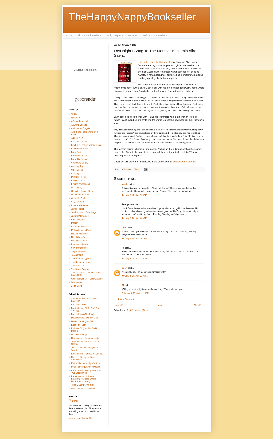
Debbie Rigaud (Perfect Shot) (85, 318)
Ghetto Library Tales (80, 194)
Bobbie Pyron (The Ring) (82, 314)
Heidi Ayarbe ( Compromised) (85, 338)
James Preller (77, 209)
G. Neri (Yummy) (79, 334)
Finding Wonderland (80, 184)
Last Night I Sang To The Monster (155, 62)
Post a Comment (126, 299)
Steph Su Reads (78, 251)
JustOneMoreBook (79, 216)
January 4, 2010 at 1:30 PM (134, 258)
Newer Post (120, 305)
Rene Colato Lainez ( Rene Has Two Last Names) (86, 371)
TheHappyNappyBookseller (132, 17)
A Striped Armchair (79, 121)
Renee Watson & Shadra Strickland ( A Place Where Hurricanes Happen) (83, 379)
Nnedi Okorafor (78, 237)
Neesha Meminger (79, 234)
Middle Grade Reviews (155, 35)
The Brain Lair (77, 265)
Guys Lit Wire (77, 202)
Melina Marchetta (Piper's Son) (85, 363)
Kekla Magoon (78, 219)
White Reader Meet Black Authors (87, 279)
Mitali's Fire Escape (80, 226)
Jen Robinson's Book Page (83, 212)
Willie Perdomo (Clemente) (83, 388)
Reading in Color (79, 241)
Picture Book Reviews (89, 35)
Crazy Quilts (77, 173)
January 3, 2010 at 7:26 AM (134, 195)
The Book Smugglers (81, 258)
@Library (75, 118)
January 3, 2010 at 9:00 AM (134, 218)
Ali (123, 248)
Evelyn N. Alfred (78, 180)
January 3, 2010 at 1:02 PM (134, 238)
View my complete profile (80, 418)
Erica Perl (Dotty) (79, 325)
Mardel (125, 184)
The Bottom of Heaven (81, 262)
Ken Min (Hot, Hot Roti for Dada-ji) (87, 354)
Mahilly (74, 223)
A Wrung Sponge (79, 125)
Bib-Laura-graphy (79, 141)
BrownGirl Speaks (79, 159)
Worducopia (76, 282)
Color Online (77, 170)
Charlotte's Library (79, 163)
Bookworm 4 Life (79, 155)
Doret (124, 227)
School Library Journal (184, 161)
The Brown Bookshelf (81, 269)
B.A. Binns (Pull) (78, 305)
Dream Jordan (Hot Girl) (82, 321)
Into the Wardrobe (79, 205)
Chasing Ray (77, 166)
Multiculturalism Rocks (81, 230)
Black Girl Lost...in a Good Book (86, 145)
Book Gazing (77, 152)
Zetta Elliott (76, 286)
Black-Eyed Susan (79, 148)
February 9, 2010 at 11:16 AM (135, 293)
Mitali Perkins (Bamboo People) (85, 367)
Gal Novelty (76, 187)
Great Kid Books (78, 198)
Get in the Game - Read (82, 191)
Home (69, 35)
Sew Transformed (79, 248)
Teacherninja (77, 255)
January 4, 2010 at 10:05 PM (135, 276)
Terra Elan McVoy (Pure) (82, 385)
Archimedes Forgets (80, 128)
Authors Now (77, 138)
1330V (74, 114)
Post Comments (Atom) (137, 310)
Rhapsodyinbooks (79, 244)
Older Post (199, 305)
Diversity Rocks (78, 177)
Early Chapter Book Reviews (122, 35)
